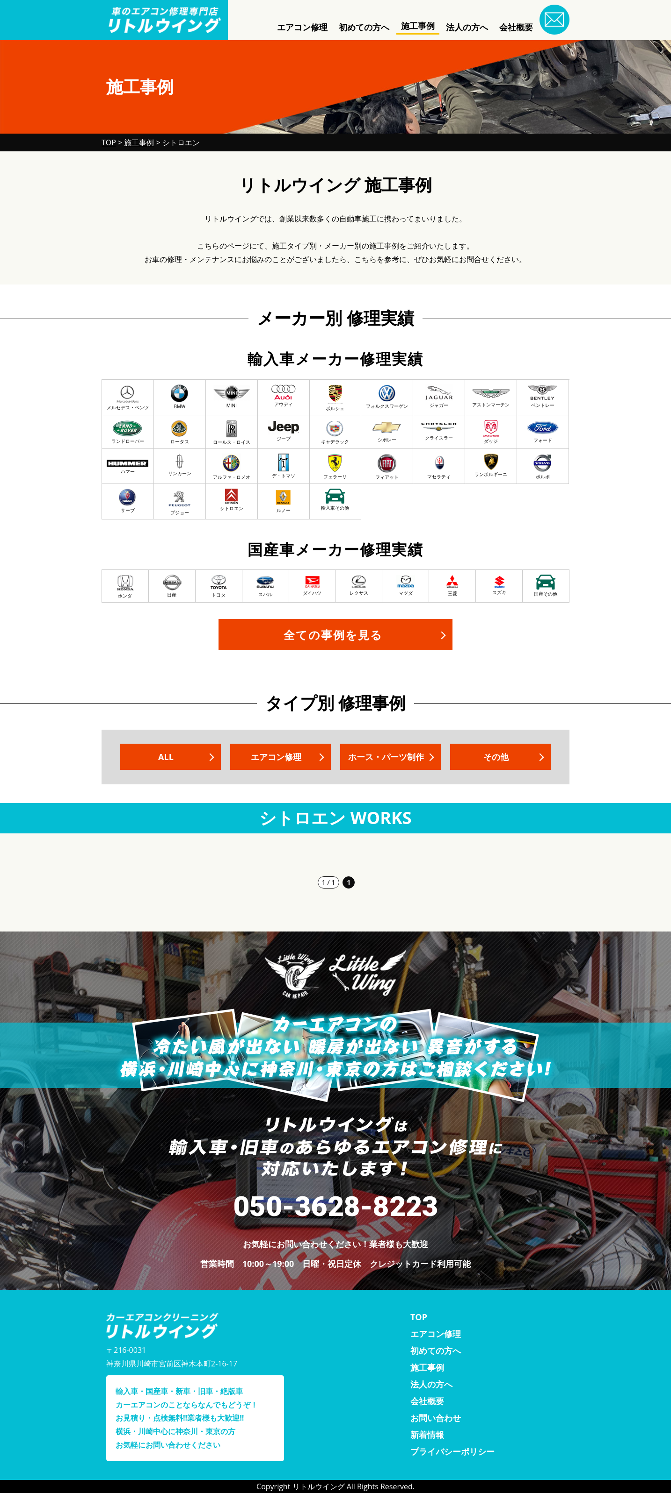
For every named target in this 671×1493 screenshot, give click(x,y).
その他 (496, 756)
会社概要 (516, 27)
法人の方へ (467, 27)
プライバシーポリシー (452, 1451)
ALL (166, 756)
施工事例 (418, 25)
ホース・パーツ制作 (386, 756)
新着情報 (427, 1434)
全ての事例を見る (333, 634)
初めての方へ (364, 27)
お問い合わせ (435, 1417)
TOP (418, 1316)
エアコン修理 (302, 27)
